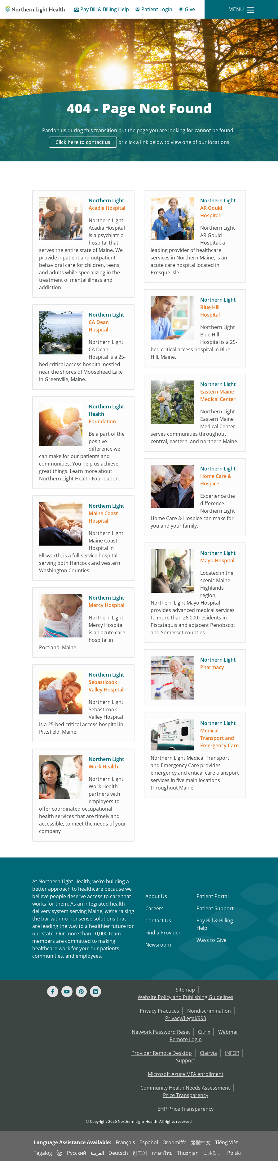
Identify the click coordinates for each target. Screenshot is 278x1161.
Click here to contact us (82, 142)
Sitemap (185, 989)
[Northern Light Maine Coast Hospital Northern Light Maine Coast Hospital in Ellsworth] (83, 539)
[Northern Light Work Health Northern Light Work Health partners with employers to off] (83, 797)
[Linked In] (95, 991)
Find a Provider (163, 932)
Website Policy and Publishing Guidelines (185, 997)
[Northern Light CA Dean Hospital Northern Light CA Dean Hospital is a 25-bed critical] (83, 348)
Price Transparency (185, 1095)
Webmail (228, 1031)
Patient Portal (212, 896)
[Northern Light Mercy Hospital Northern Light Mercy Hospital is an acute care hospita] (83, 624)
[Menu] (241, 9)
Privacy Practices (159, 1010)
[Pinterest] (81, 991)
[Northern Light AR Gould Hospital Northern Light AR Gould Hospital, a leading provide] (195, 238)
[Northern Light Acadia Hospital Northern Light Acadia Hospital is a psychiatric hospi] (83, 245)
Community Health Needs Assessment (185, 1087)
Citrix (204, 1031)
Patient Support (215, 908)
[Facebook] (52, 991)
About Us (156, 896)
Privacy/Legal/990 (185, 1018)
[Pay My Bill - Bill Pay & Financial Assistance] (101, 10)
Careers (154, 908)
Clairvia (208, 1053)
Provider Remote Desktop (161, 1053)
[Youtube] (67, 991)
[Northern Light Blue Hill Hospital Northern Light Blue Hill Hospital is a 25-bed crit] (195, 330)
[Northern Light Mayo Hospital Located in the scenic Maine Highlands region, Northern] (195, 594)
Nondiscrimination (209, 1010)
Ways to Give (211, 940)
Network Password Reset (161, 1031)
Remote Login (186, 1039)
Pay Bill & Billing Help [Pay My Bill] (214, 924)
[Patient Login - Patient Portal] (153, 10)
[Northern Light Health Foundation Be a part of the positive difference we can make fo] (83, 444)
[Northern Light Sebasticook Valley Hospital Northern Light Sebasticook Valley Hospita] (83, 704)
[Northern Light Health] (35, 9)
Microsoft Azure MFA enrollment (185, 1074)
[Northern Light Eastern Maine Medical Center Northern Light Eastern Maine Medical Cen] (195, 414)
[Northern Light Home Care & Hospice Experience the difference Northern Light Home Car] (195, 498)
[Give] (187, 10)
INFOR (232, 1053)
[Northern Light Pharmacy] (195, 679)
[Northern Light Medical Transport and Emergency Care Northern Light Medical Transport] (195, 757)
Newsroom (158, 944)
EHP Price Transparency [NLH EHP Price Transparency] (185, 1108)
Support (185, 1060)
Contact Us (158, 920)
